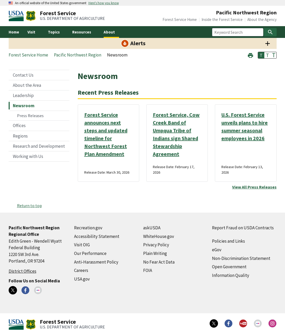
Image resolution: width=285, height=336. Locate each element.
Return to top (29, 205)
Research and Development (39, 146)
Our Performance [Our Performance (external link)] (90, 253)
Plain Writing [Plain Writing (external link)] (155, 253)
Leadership (23, 95)
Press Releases (30, 115)
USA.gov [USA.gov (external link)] (82, 279)
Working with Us (28, 156)
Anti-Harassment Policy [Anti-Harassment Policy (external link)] (96, 262)
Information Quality (230, 275)
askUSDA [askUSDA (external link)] (151, 228)
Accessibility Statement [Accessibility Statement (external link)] (96, 236)
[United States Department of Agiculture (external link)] (17, 16)
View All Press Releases (254, 187)
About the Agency (262, 19)
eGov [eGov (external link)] (216, 250)
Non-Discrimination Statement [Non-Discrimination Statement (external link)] (241, 258)
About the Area (27, 85)
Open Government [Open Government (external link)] (229, 267)
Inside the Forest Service (222, 19)
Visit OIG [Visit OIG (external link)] (82, 245)
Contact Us (23, 75)
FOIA (147, 270)
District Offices (22, 271)
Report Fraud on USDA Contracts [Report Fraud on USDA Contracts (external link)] (243, 228)
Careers (81, 270)
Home (14, 32)
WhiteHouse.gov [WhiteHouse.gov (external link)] (158, 236)
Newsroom (24, 106)
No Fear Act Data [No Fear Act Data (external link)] (159, 262)
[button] (250, 55)
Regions (20, 136)
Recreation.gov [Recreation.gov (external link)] (88, 228)
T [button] (261, 55)
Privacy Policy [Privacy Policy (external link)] (156, 245)
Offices (19, 125)
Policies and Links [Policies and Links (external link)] (228, 241)
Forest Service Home (180, 19)
